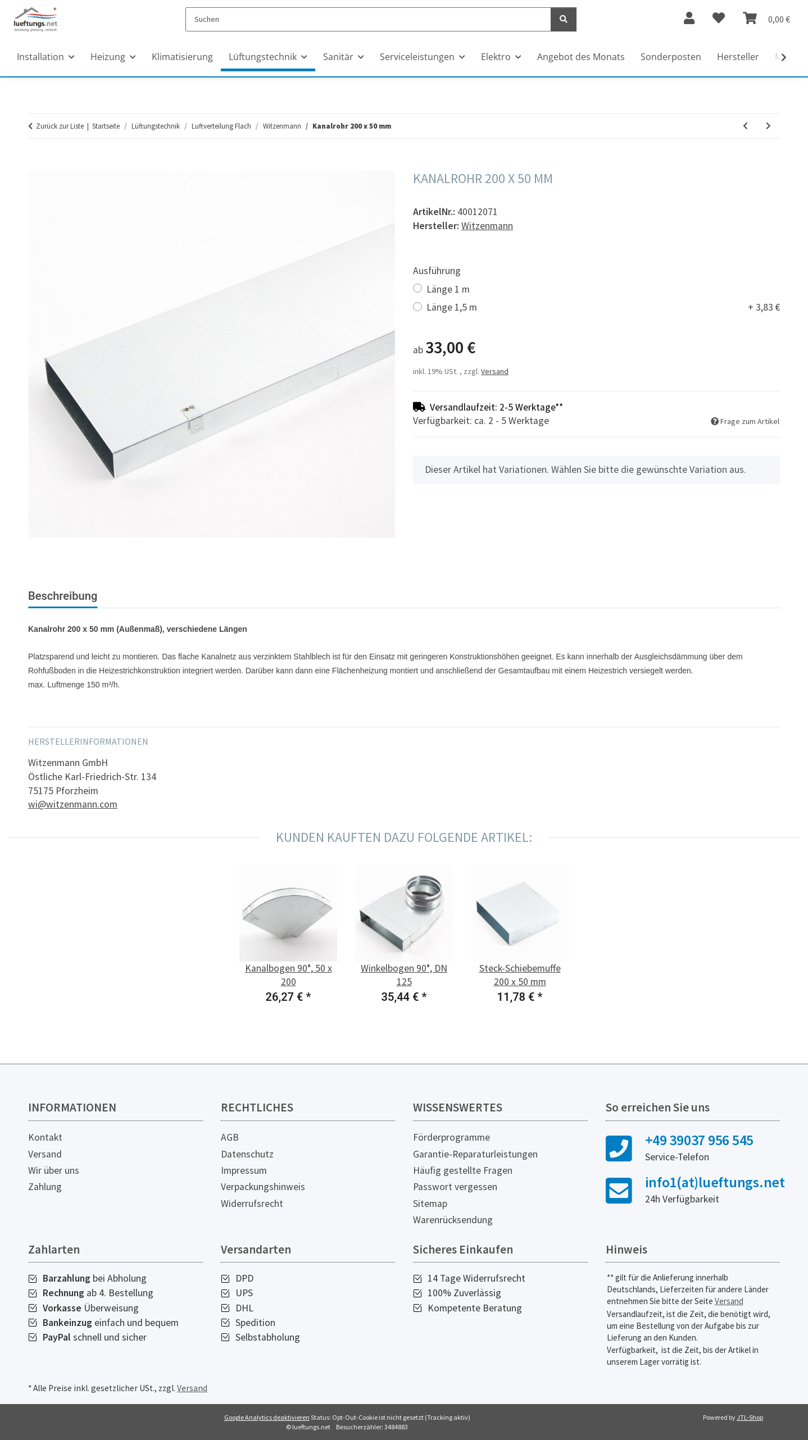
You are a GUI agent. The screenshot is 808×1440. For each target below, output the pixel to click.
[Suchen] (368, 19)
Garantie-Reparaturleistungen (475, 1154)
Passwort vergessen (455, 1187)
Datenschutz (247, 1154)
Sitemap (430, 1203)
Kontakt (45, 1137)
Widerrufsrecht (252, 1203)
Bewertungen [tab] (148, 596)
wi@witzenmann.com (72, 804)
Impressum (244, 1170)
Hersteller (738, 57)
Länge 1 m (448, 289)
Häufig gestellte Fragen (462, 1170)
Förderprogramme (451, 1137)
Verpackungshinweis (263, 1187)
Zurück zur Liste (60, 126)
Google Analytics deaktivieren (267, 1417)
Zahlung (45, 1187)
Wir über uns (53, 1170)
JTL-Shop (750, 1417)
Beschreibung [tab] (62, 596)
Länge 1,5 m (603, 307)
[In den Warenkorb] (37, 164)
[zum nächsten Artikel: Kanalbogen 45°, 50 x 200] (768, 126)
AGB (230, 1137)
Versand (495, 371)
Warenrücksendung (453, 1220)
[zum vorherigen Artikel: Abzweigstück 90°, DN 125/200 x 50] (745, 126)
